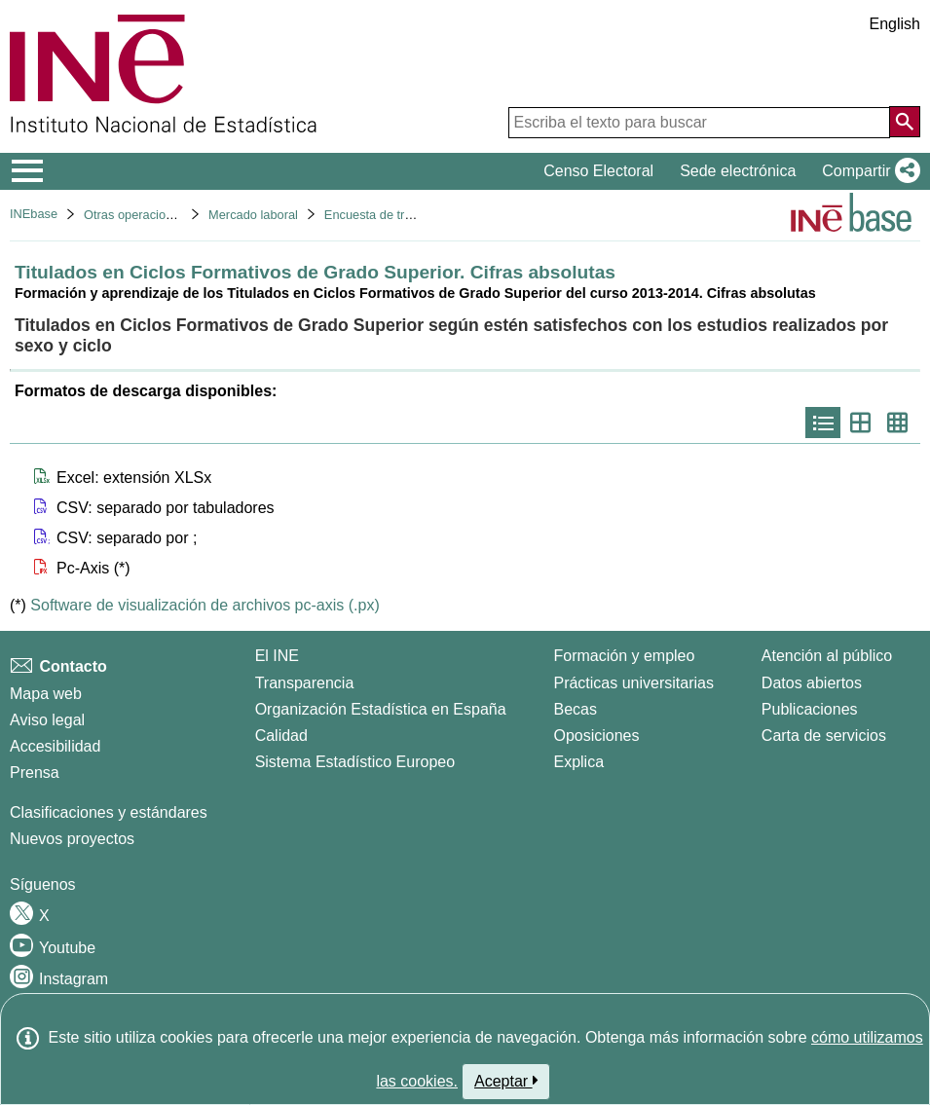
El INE (277, 655)
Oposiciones (596, 735)
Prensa (34, 772)
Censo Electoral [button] (598, 171)
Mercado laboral (253, 214)
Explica (578, 762)
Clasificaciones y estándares (108, 812)
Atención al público (827, 655)
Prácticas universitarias (633, 683)
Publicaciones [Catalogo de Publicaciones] (810, 709)
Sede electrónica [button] (738, 171)
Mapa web (46, 693)
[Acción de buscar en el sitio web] (904, 121)
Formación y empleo (623, 655)
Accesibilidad (55, 746)
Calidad (281, 735)
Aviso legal (47, 720)
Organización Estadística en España (380, 709)
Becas (574, 709)
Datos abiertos (812, 683)
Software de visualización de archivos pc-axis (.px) (204, 605)
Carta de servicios (824, 735)
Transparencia (304, 683)
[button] (867, 171)
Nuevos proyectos (72, 838)
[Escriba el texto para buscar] (699, 122)
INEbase (33, 213)
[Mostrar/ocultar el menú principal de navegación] (28, 171)
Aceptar (506, 1080)
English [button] (895, 24)
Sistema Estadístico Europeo (355, 762)
